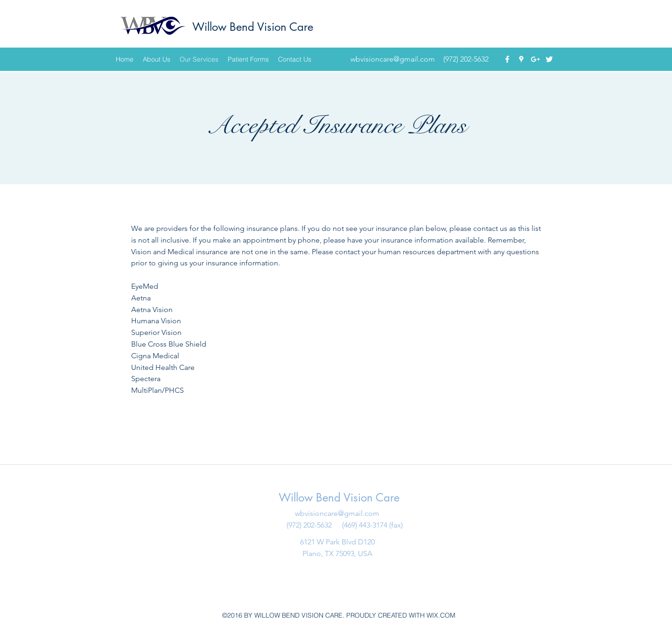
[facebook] (507, 59)
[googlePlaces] (521, 59)
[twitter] (549, 59)
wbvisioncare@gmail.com (392, 59)
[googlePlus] (535, 59)
